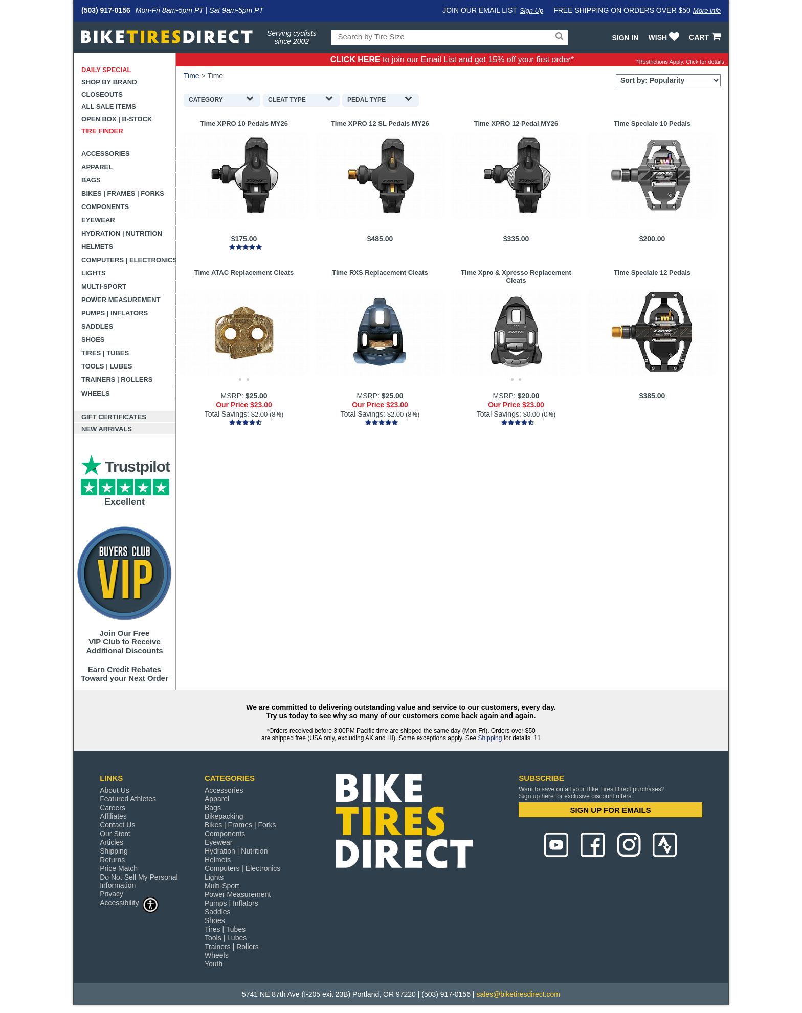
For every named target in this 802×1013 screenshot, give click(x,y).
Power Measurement (121, 300)
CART (706, 37)
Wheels (95, 393)
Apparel (97, 167)
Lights (93, 273)
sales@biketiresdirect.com (518, 994)
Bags (91, 180)
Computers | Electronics (128, 260)
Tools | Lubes (106, 366)
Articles (111, 842)
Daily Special (106, 70)
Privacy (111, 894)
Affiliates (113, 816)
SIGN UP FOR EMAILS (610, 809)
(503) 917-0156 (105, 10)
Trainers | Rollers (116, 379)
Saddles (97, 326)
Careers (112, 807)
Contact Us (117, 825)
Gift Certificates (113, 417)
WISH (665, 37)
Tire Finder (102, 131)
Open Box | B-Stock (116, 119)
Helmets (97, 246)
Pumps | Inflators (114, 313)
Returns (112, 860)
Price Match (119, 868)
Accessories (105, 153)
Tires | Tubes (105, 353)
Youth (213, 964)
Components (105, 207)
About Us (114, 790)
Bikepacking (224, 816)
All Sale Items (108, 106)
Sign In (625, 38)
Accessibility (129, 902)
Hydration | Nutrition (121, 233)
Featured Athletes (128, 799)
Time (191, 76)
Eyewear (98, 220)
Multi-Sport (103, 286)
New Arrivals (106, 429)
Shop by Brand (109, 82)
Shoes (93, 339)
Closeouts (102, 94)
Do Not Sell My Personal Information (139, 881)
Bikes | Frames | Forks (122, 193)
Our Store (115, 834)
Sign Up (531, 10)
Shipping (490, 738)
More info (707, 10)
